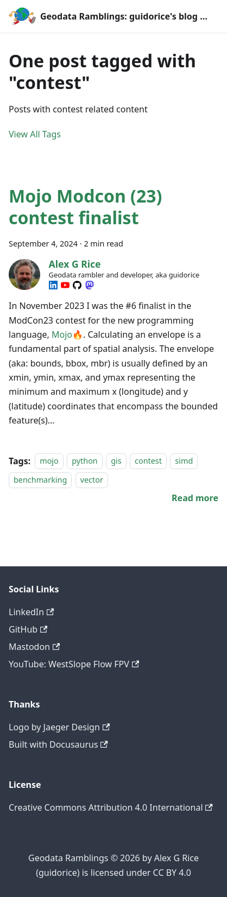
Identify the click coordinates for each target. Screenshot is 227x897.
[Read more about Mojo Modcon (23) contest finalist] (195, 498)
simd (184, 461)
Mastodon (34, 647)
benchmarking (40, 480)
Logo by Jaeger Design (59, 727)
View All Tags (35, 134)
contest (148, 461)
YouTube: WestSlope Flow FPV (74, 664)
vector (91, 480)
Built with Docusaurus (58, 744)
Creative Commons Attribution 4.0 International (111, 807)
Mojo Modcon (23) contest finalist (85, 206)
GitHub (28, 629)
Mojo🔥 (67, 334)
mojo (49, 461)
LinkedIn (31, 612)
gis (116, 461)
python (85, 461)
